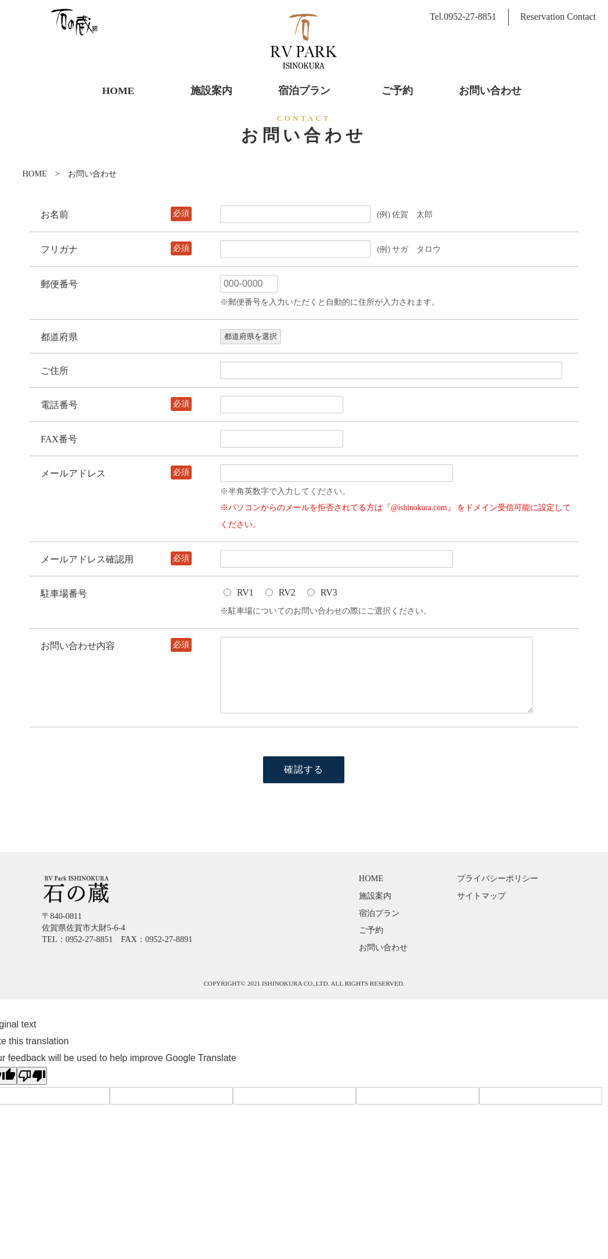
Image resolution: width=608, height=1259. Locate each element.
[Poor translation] (32, 1076)
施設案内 (375, 895)
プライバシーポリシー (497, 878)
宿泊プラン (379, 913)
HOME (34, 173)
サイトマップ (481, 895)
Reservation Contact (558, 16)
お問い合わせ (383, 947)
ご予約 (371, 930)
